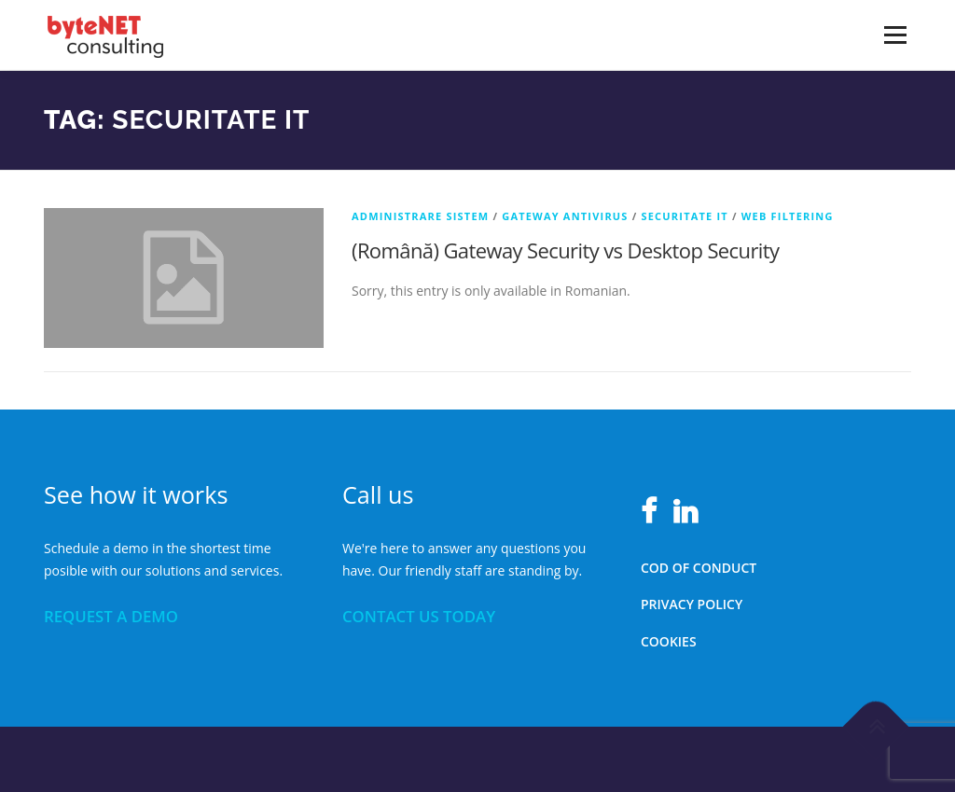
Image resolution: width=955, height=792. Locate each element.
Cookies (669, 641)
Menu (895, 35)
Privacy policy (691, 604)
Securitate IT (684, 216)
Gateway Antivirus (565, 216)
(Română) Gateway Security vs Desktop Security (565, 250)
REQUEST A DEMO (111, 616)
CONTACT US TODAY (418, 616)
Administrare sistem (420, 216)
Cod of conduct (698, 568)
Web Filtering (787, 216)
